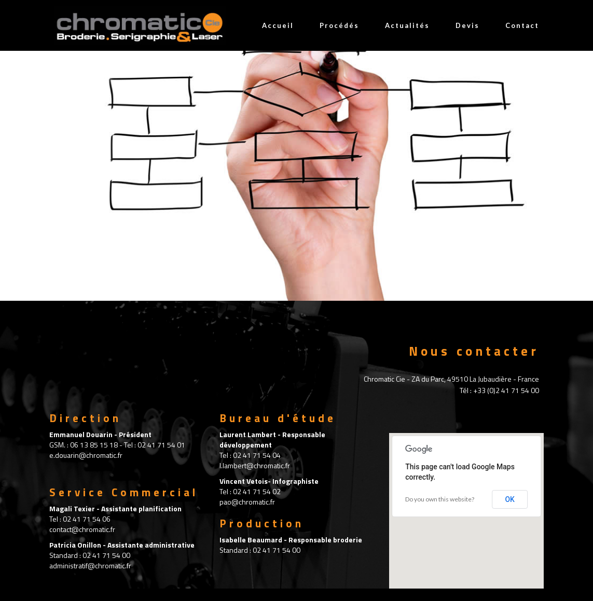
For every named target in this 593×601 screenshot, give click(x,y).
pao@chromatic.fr (247, 501)
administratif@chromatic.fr (90, 565)
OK (510, 499)
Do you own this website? (439, 499)
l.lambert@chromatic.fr (254, 465)
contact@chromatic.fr (82, 529)
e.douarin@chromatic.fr (85, 455)
